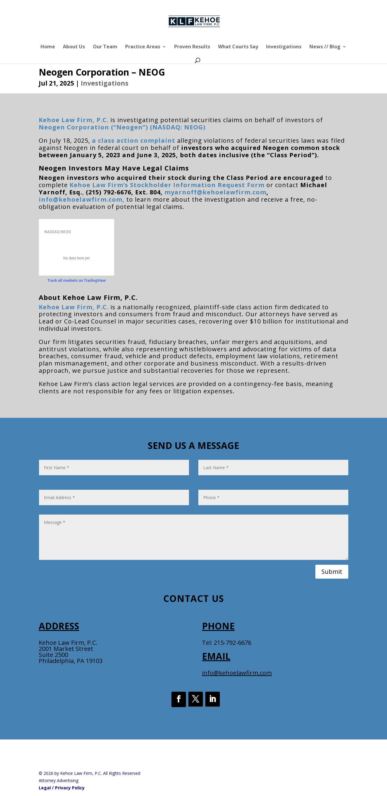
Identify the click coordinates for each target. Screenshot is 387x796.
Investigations (283, 47)
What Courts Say (238, 47)
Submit (331, 571)
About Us (74, 47)
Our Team (105, 47)
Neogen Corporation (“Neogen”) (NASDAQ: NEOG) (122, 127)
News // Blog (324, 47)
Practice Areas (142, 47)
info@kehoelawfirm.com (237, 673)
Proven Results (192, 47)
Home (48, 47)
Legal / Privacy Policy (62, 788)
